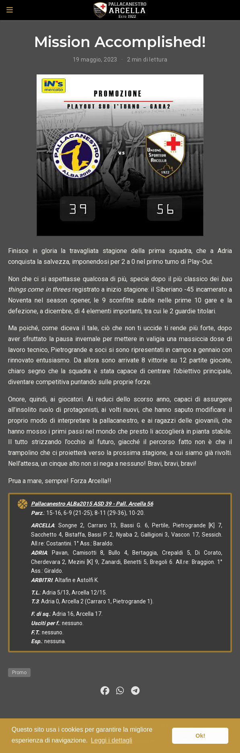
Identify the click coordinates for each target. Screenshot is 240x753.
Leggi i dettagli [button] (111, 740)
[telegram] (135, 691)
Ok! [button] (200, 735)
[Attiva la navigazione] (9, 10)
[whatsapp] (120, 691)
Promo (19, 672)
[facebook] (105, 691)
